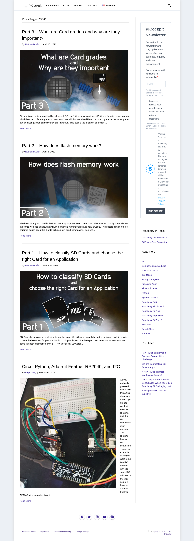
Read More (25, 128)
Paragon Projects (150, 279)
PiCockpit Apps (149, 284)
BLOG (66, 5)
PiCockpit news (149, 288)
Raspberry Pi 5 (149, 302)
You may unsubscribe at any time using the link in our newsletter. (156, 126)
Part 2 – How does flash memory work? (61, 145)
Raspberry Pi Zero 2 (152, 320)
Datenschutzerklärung (62, 532)
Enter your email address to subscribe (155, 73)
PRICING (78, 5)
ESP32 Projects (150, 270)
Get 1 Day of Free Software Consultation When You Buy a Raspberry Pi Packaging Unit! (157, 382)
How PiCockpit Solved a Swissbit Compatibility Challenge (154, 356)
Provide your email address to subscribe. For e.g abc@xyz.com (154, 93)
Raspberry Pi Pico (151, 311)
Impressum (44, 532)
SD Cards (147, 324)
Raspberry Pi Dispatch (153, 306)
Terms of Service (28, 532)
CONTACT (92, 5)
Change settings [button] (82, 532)
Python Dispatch (150, 297)
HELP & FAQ (52, 5)
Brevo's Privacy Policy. (161, 200)
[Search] (169, 5)
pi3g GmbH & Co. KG (163, 531)
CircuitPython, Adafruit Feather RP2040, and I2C (71, 366)
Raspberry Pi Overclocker (155, 237)
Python (145, 293)
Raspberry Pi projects (152, 315)
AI (143, 261)
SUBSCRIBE (155, 211)
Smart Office (148, 329)
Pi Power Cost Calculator (154, 242)
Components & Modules (154, 266)
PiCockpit (168, 534)
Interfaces (147, 275)
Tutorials (146, 333)
